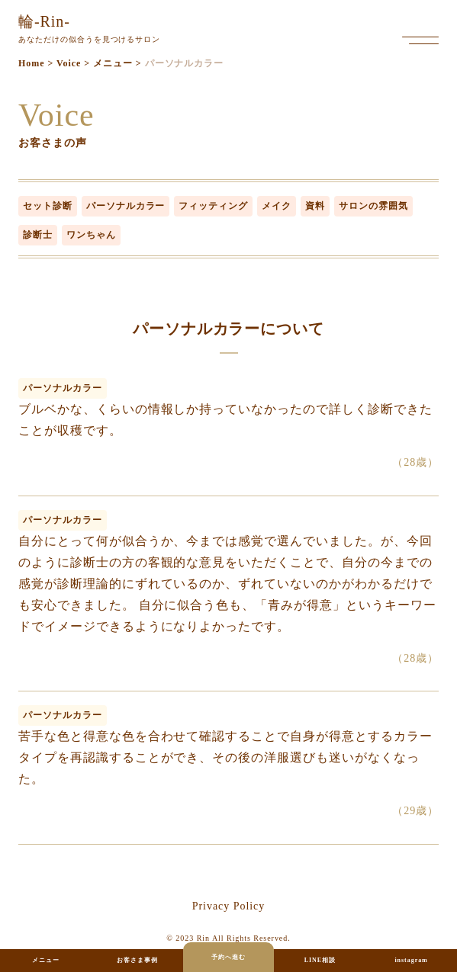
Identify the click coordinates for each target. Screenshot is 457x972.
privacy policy (229, 906)
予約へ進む (228, 957)
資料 (315, 205)
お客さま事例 (137, 960)
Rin (203, 938)
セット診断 (47, 205)
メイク (276, 205)
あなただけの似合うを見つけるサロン (89, 26)
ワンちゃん (91, 234)
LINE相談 (320, 960)
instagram (410, 960)
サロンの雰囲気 (373, 205)
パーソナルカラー (126, 205)
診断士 (38, 234)
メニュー (46, 960)
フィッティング (213, 205)
